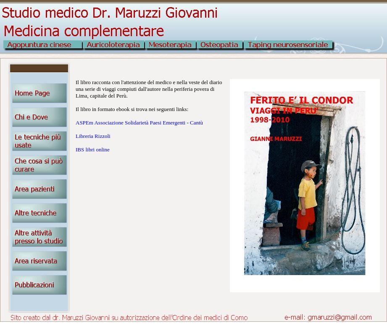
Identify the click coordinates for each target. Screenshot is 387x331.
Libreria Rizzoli (93, 136)
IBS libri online (93, 149)
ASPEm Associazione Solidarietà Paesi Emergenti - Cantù (139, 122)
